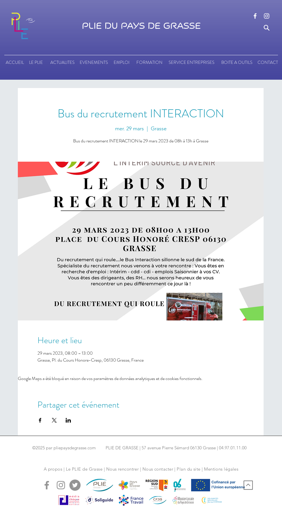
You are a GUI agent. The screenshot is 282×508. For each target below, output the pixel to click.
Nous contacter (157, 469)
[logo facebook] (255, 16)
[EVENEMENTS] (93, 62)
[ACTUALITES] (62, 62)
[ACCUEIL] (14, 62)
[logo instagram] (266, 16)
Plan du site (188, 469)
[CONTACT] (268, 62)
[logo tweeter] (75, 485)
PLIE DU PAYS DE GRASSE (141, 26)
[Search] (266, 27)
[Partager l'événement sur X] (54, 420)
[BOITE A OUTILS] (237, 62)
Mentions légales (221, 469)
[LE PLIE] (35, 62)
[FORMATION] (149, 62)
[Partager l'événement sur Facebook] (40, 420)
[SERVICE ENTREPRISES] (191, 62)
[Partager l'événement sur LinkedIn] (68, 420)
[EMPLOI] (121, 62)
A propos (53, 469)
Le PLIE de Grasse (84, 469)
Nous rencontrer (122, 469)
